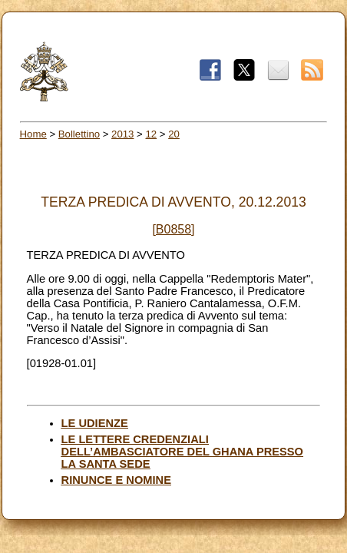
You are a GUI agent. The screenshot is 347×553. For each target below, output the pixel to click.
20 (174, 134)
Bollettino (79, 134)
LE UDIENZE (94, 423)
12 (151, 134)
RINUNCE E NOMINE (116, 480)
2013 (122, 134)
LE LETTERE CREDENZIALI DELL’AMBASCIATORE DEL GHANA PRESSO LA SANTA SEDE (182, 451)
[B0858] (173, 229)
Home (33, 134)
